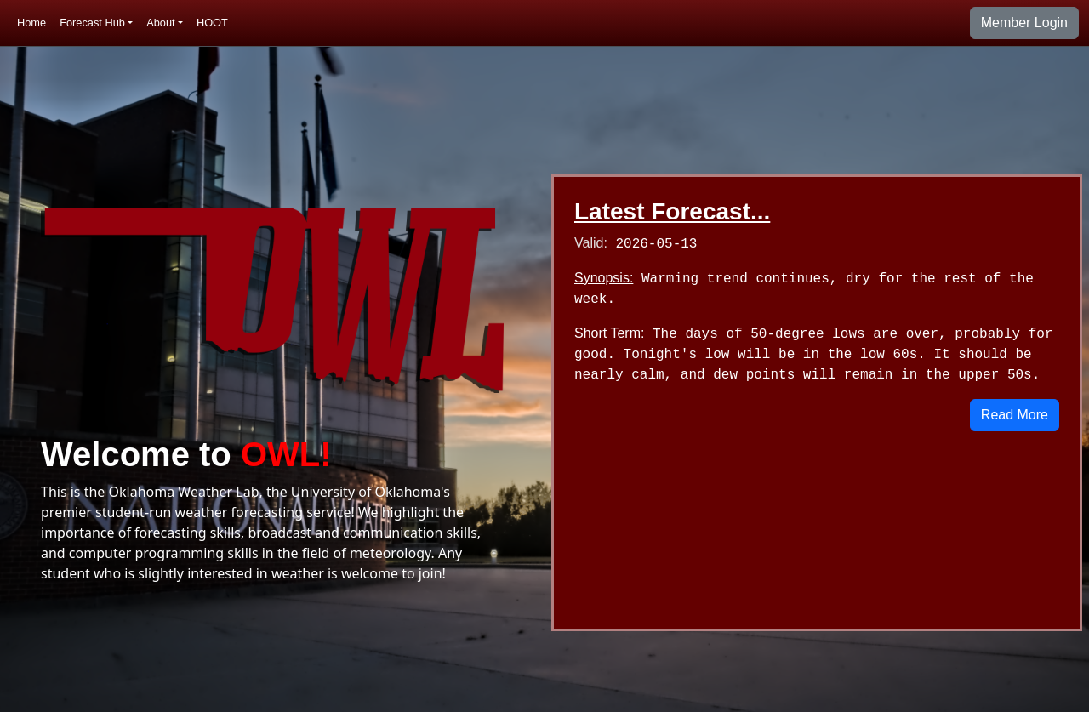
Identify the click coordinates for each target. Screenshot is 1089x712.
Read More (1014, 414)
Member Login (1024, 22)
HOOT (212, 22)
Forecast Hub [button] (92, 22)
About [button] (160, 22)
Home (31, 22)
